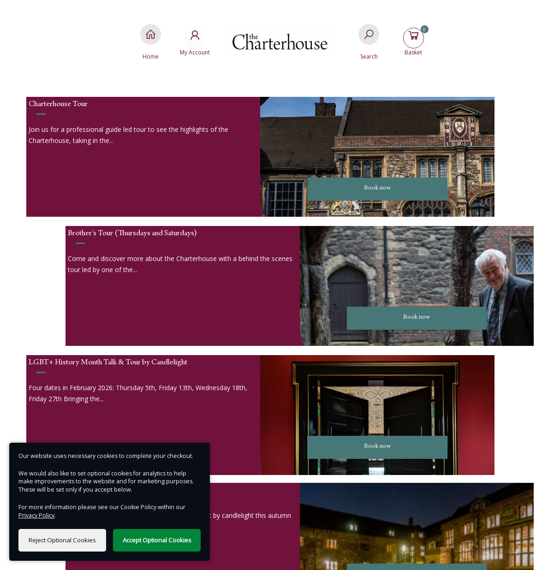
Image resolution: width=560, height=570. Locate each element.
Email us (106, 426)
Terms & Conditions (448, 439)
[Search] (368, 41)
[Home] (142, 41)
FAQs (449, 453)
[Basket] (417, 41)
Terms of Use (280, 556)
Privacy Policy (448, 426)
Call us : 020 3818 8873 (106, 439)
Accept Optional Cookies (157, 540)
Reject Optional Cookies (62, 540)
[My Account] (191, 41)
